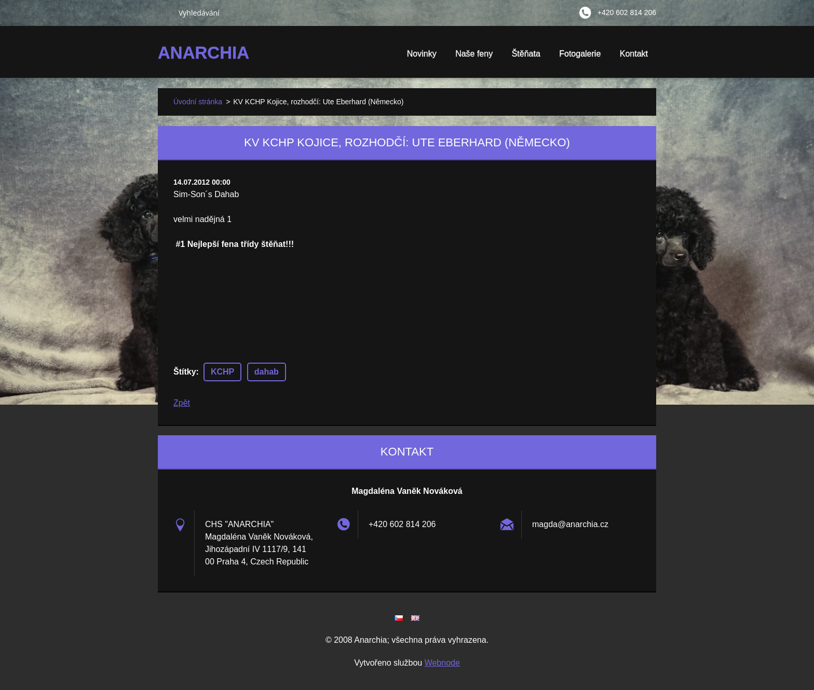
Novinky (422, 53)
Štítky (184, 371)
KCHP (222, 371)
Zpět (181, 402)
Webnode (442, 662)
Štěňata (526, 57)
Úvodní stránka (197, 102)
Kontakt (634, 53)
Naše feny (474, 53)
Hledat (164, 12)
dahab (266, 371)
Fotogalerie (580, 57)
